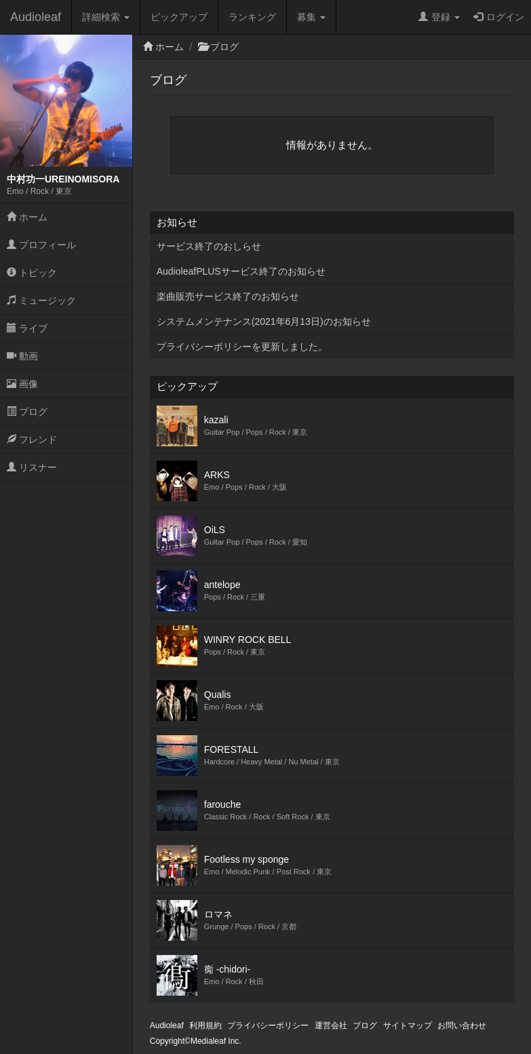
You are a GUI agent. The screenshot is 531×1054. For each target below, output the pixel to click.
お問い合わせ (461, 1025)
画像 (22, 383)
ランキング (252, 17)
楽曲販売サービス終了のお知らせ (228, 296)
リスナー (32, 467)
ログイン (498, 17)
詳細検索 (106, 17)
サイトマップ (407, 1025)
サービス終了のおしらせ (209, 246)
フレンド (32, 439)
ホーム (27, 217)
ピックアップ (179, 17)
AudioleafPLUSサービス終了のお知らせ (241, 271)
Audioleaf (35, 17)
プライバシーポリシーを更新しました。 (242, 346)
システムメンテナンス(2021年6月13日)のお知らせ (264, 321)
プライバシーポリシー (268, 1025)
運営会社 (331, 1025)
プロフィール (41, 244)
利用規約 (205, 1025)
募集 (311, 17)
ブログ (27, 411)
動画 (22, 356)
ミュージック (41, 300)
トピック (32, 272)
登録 (439, 17)
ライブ (27, 328)
